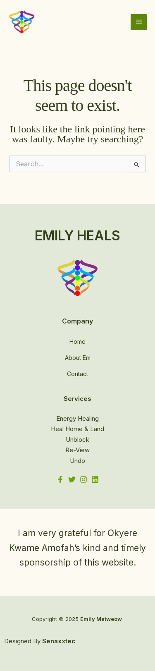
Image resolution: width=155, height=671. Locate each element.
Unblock (77, 439)
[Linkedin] (95, 479)
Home (77, 341)
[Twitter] (72, 479)
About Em (78, 357)
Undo (77, 461)
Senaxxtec (58, 641)
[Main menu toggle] (139, 22)
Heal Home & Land (77, 429)
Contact (77, 373)
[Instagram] (83, 479)
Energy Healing (77, 418)
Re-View (77, 450)
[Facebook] (60, 479)
